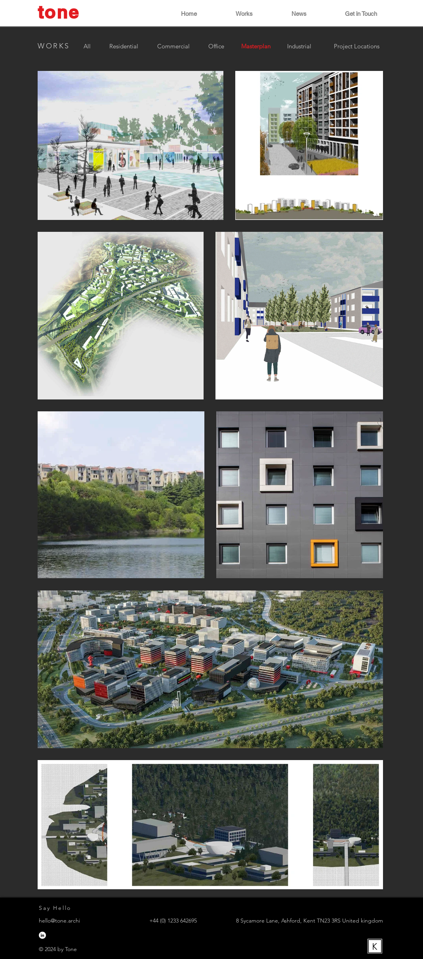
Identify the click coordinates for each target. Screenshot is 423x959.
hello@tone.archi (59, 920)
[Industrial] (299, 46)
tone (58, 12)
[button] (231, 13)
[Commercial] (173, 46)
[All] (87, 46)
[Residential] (123, 46)
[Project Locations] (356, 46)
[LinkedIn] (42, 935)
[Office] (216, 46)
